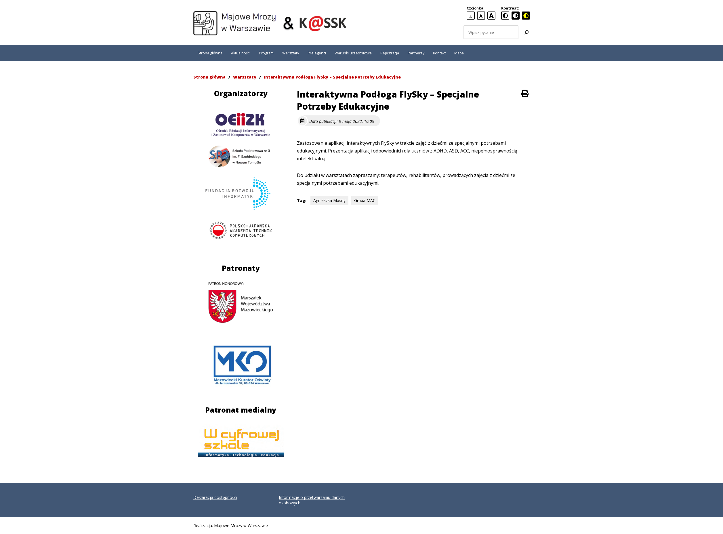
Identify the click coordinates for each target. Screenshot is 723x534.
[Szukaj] (526, 32)
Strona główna (210, 53)
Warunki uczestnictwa (353, 53)
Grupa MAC (364, 200)
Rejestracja (389, 53)
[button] (9, 8)
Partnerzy (416, 53)
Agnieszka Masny (329, 200)
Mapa (459, 53)
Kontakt (439, 53)
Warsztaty (290, 53)
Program (266, 53)
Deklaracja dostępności (215, 497)
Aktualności (240, 53)
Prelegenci (317, 53)
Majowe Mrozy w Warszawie (241, 525)
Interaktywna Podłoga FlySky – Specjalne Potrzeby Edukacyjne (332, 77)
